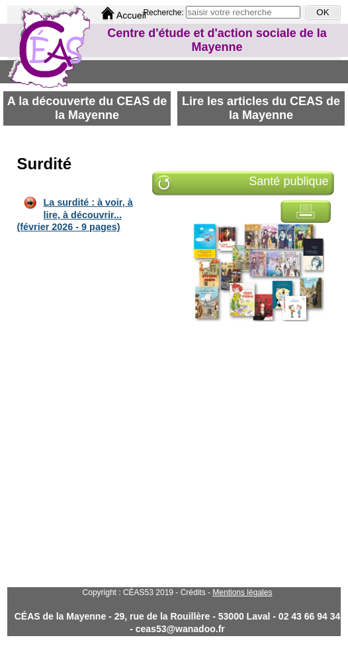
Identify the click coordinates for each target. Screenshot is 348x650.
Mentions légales (242, 592)
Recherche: (164, 12)
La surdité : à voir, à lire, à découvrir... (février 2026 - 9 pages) (75, 214)
